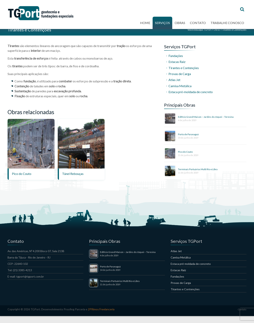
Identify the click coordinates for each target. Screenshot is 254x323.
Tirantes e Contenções (183, 74)
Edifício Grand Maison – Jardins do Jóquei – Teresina (206, 123)
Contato (198, 24)
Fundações (175, 62)
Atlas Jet (174, 87)
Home (145, 24)
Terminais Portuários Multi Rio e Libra (197, 176)
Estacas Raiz (177, 68)
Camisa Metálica (179, 92)
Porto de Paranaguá (188, 141)
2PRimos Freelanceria (101, 316)
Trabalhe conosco (227, 24)
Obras (180, 24)
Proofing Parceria (74, 316)
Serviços (162, 24)
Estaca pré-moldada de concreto (190, 98)
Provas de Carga (179, 80)
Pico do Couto (185, 158)
